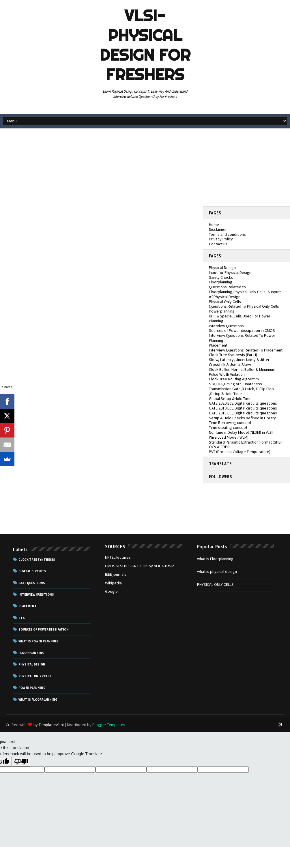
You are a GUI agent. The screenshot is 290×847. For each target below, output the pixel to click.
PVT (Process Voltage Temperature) (239, 451)
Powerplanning (222, 311)
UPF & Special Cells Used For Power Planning (239, 318)
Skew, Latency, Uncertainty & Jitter (239, 359)
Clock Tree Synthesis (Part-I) (233, 354)
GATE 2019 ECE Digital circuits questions (243, 408)
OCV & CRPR (219, 446)
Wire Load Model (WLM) (228, 437)
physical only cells (34, 676)
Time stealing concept (228, 427)
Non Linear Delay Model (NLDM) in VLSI (241, 432)
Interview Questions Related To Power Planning (242, 338)
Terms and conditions (227, 234)
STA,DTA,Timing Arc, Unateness (235, 383)
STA (21, 618)
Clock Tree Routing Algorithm (234, 379)
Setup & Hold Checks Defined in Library (242, 417)
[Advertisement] (247, 167)
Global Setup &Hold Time (230, 398)
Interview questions (36, 594)
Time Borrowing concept (230, 422)
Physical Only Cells (225, 301)
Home (214, 224)
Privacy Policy (221, 239)
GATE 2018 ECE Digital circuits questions (243, 413)
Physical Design (222, 267)
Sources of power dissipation (43, 629)
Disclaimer (218, 229)
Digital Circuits (32, 571)
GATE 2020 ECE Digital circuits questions (243, 403)
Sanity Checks (221, 277)
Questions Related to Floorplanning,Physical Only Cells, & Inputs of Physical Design (245, 291)
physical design (31, 664)
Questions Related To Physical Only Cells (244, 306)
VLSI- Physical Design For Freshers (145, 45)
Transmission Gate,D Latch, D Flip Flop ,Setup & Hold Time (241, 391)
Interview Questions (226, 325)
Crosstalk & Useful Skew (230, 364)
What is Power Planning (38, 641)
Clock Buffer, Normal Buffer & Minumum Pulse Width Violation (242, 372)
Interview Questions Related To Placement (245, 350)
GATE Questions (31, 583)
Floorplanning (220, 282)
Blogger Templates (108, 724)
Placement (218, 345)
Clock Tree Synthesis (36, 560)
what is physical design (217, 571)
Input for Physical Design (230, 272)
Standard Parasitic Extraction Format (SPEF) (246, 442)
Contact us (218, 243)
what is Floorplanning (215, 558)
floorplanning (31, 653)
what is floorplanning (37, 700)
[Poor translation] (21, 761)
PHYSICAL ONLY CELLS (215, 584)
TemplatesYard (51, 724)
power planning (32, 688)
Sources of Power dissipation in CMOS (242, 330)
